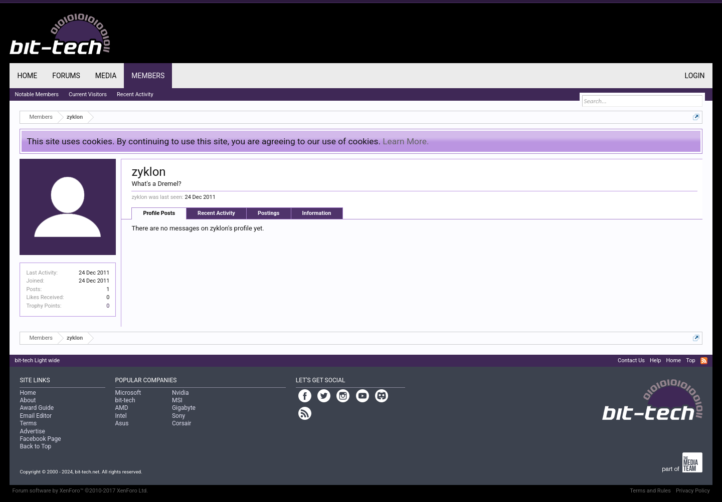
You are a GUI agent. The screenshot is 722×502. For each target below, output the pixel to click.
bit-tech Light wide (37, 360)
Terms (28, 423)
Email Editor (36, 415)
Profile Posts (159, 213)
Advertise (32, 431)
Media (105, 76)
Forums (66, 76)
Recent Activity (216, 213)
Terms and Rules (650, 490)
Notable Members (37, 94)
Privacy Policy (693, 490)
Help (655, 360)
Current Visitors (88, 94)
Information (316, 213)
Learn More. (406, 141)
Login (695, 76)
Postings (269, 213)
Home (27, 76)
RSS (703, 360)
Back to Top (35, 446)
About (28, 400)
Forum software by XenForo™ (80, 490)
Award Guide (37, 407)
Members (147, 76)
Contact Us (631, 360)
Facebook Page (40, 438)
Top (690, 360)
